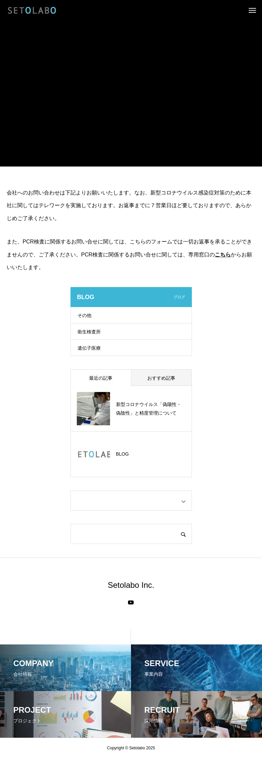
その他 (84, 315)
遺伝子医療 (89, 348)
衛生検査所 (89, 331)
